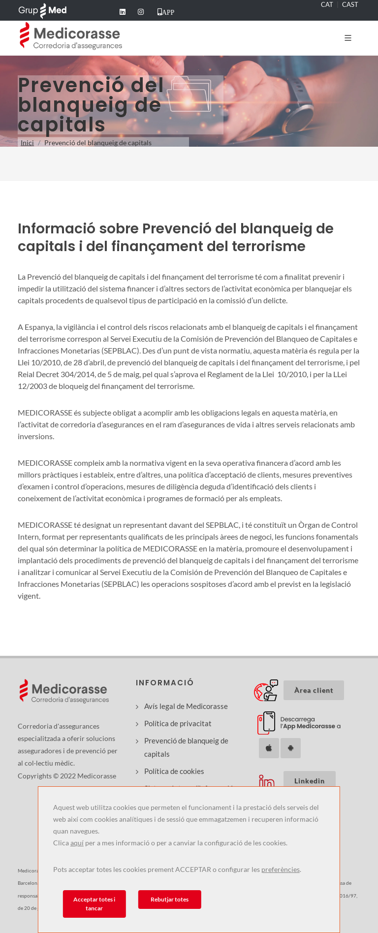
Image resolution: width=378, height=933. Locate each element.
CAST (350, 4)
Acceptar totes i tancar (94, 904)
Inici (27, 142)
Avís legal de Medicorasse (186, 706)
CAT (327, 4)
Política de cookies (174, 771)
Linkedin (309, 780)
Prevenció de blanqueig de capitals (186, 747)
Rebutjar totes (170, 899)
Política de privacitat (178, 723)
